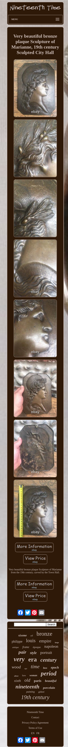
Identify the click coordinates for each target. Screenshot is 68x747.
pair (22, 652)
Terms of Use (35, 728)
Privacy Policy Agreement (35, 722)
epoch (55, 667)
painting (30, 691)
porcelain (49, 688)
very (19, 659)
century (48, 660)
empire (45, 641)
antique (15, 647)
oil (31, 635)
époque (37, 647)
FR (38, 733)
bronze (44, 633)
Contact (35, 717)
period (48, 673)
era (32, 659)
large (57, 642)
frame (25, 647)
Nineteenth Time (35, 712)
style (33, 653)
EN (32, 733)
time (35, 666)
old (27, 680)
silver (16, 676)
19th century (35, 697)
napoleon (51, 646)
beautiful (50, 681)
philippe (17, 641)
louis (31, 640)
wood (16, 667)
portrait (46, 652)
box (45, 667)
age (25, 668)
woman (33, 675)
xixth (17, 681)
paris (37, 681)
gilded (41, 691)
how (24, 675)
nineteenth (28, 687)
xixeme (22, 635)
